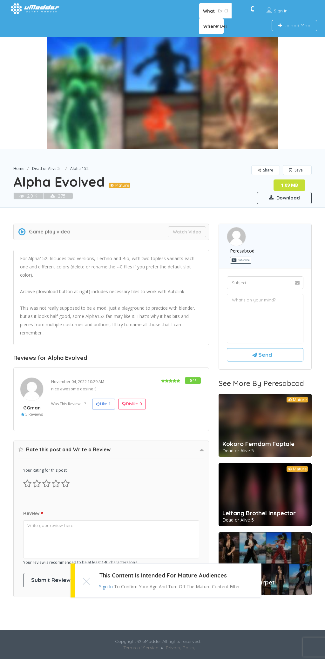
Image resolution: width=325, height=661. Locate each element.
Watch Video (187, 232)
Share (265, 170)
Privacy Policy (180, 650)
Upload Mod (294, 26)
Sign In (281, 11)
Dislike (132, 404)
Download (281, 197)
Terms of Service (140, 650)
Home (18, 168)
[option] (162, 93)
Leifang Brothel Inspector (259, 515)
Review (33, 514)
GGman (32, 408)
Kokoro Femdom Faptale (258, 446)
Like (103, 404)
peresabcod (242, 251)
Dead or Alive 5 (46, 168)
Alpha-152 (79, 168)
